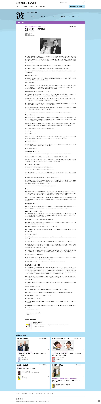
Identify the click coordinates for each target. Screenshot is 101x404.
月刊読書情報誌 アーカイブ (76, 6)
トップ (17, 6)
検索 (83, 2)
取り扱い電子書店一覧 (40, 6)
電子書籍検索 (24, 6)
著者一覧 (31, 6)
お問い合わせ (50, 393)
